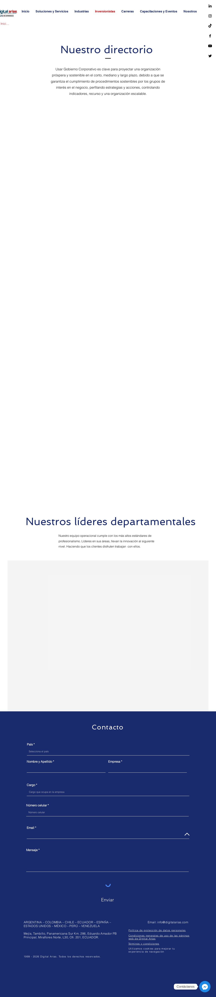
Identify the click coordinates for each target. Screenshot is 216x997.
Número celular (36, 805)
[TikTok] (210, 26)
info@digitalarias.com (172, 922)
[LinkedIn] (210, 6)
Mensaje (32, 849)
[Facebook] (210, 36)
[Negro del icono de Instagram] (210, 16)
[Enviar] (107, 900)
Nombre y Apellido (39, 761)
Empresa (114, 761)
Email (30, 827)
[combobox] (108, 751)
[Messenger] (205, 986)
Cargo (31, 784)
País (30, 744)
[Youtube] (210, 46)
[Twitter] (210, 56)
